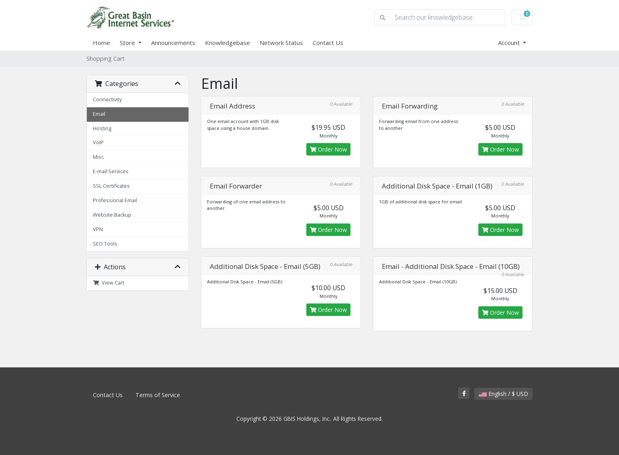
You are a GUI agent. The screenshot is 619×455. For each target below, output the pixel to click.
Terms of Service (157, 395)
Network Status (281, 43)
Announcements (173, 43)
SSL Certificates (111, 185)
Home (101, 43)
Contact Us (328, 43)
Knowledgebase (227, 43)
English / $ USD (503, 394)
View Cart (108, 282)
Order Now (328, 149)
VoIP (98, 142)
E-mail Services (111, 171)
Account (509, 43)
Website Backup (112, 214)
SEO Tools (105, 243)
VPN (98, 229)
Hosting (102, 128)
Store (128, 43)
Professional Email (115, 200)
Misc (98, 157)
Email (99, 114)
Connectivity (107, 99)
